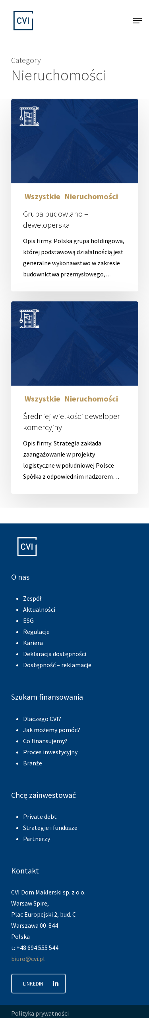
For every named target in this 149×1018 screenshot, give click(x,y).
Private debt (40, 816)
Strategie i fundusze (50, 828)
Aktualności (39, 609)
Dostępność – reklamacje (57, 665)
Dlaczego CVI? (42, 719)
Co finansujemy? (45, 741)
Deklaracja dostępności (54, 654)
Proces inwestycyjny (50, 752)
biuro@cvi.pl (28, 959)
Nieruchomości (91, 196)
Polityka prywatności (40, 1013)
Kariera (33, 643)
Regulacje (36, 632)
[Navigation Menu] (137, 21)
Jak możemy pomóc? (51, 730)
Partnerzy (36, 839)
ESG (28, 620)
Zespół (32, 598)
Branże (32, 763)
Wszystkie (41, 196)
